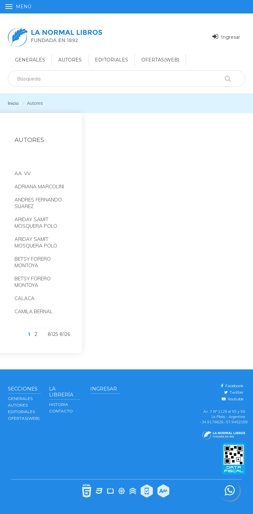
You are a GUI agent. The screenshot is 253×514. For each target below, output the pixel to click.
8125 (53, 334)
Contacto (61, 411)
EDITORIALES (21, 411)
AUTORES (18, 405)
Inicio (13, 103)
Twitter (233, 392)
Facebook (232, 385)
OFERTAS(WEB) (160, 60)
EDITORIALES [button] (111, 60)
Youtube (232, 398)
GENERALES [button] (30, 60)
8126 (65, 334)
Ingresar (226, 36)
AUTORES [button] (70, 60)
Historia (58, 404)
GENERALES (20, 398)
